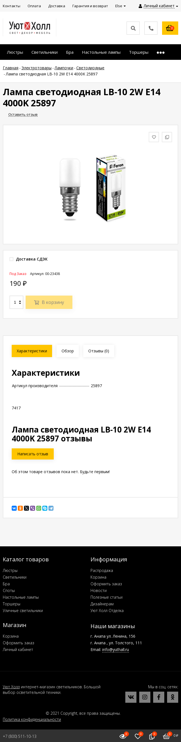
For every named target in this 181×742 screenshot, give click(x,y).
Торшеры (11, 603)
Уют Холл (11, 686)
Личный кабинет (18, 649)
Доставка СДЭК (28, 259)
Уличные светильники (23, 610)
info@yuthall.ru (115, 649)
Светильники (14, 577)
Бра (6, 583)
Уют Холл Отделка (107, 610)
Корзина (98, 577)
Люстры (10, 570)
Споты (9, 590)
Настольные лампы (21, 597)
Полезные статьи (106, 597)
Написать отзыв (32, 453)
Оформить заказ (106, 583)
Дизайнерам (102, 603)
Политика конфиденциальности (32, 719)
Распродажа (101, 570)
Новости (98, 590)
